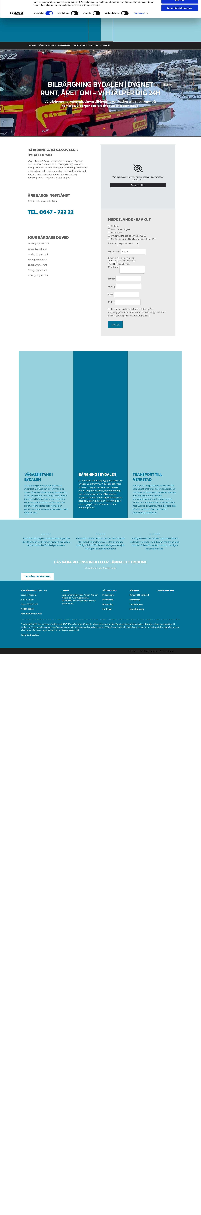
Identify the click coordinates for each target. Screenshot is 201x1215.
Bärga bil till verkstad (139, 595)
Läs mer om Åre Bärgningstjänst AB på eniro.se (151, 651)
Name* (111, 278)
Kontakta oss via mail (32, 613)
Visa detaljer (139, 27)
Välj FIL (112, 264)
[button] (37, 576)
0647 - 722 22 (56, 211)
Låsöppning (107, 604)
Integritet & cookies (30, 635)
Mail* (110, 294)
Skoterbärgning (136, 609)
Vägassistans (46, 45)
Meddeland (113, 267)
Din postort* (114, 251)
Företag (112, 286)
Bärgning (63, 45)
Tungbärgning (136, 604)
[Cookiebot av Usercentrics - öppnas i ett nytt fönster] (16, 27)
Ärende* (112, 243)
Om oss (93, 45)
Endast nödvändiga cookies (179, 21)
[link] (138, 168)
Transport (78, 45)
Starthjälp (107, 609)
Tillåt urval (179, 14)
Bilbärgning (134, 599)
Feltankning (107, 599)
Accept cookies (138, 185)
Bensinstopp (108, 595)
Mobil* (111, 302)
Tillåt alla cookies (180, 6)
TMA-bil (32, 45)
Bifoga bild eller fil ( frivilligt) (121, 258)
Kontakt (105, 45)
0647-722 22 (28, 609)
